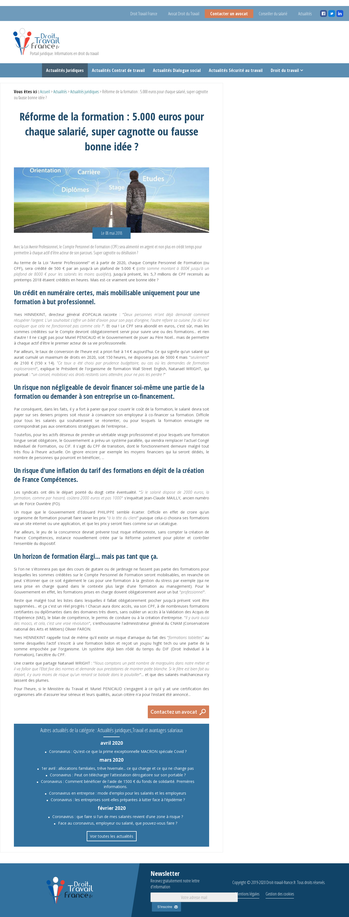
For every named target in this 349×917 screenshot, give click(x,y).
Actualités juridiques (84, 92)
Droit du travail (285, 70)
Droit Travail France (143, 14)
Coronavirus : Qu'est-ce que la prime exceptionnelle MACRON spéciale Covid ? (117, 751)
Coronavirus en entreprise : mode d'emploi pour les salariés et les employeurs (117, 793)
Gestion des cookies (280, 894)
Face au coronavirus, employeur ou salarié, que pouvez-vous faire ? (117, 823)
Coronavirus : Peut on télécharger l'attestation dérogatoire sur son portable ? (118, 774)
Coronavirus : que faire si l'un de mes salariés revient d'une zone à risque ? (117, 816)
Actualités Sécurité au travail (236, 70)
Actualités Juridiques (65, 70)
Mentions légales (247, 894)
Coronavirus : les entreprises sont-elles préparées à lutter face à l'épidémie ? (118, 799)
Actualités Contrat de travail (118, 70)
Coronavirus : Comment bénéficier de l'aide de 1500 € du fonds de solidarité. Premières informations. (117, 784)
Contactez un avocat (174, 712)
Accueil (45, 92)
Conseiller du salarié (273, 14)
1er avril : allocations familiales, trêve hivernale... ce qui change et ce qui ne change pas (117, 768)
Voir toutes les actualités (111, 836)
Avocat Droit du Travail (183, 14)
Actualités (305, 14)
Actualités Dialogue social (177, 70)
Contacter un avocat (229, 14)
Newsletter (185, 879)
